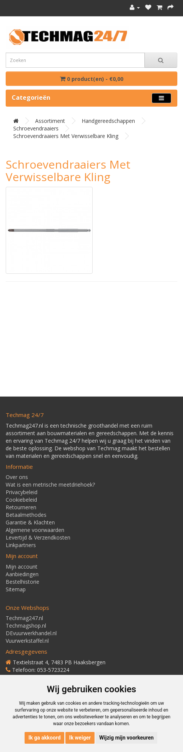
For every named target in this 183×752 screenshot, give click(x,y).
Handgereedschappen (108, 120)
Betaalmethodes (26, 514)
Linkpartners (21, 545)
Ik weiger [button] (80, 738)
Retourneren (21, 507)
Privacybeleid (21, 492)
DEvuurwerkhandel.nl (31, 633)
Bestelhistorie (22, 581)
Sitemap (16, 589)
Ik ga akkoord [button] (44, 738)
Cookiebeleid (21, 499)
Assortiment (50, 120)
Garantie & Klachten (30, 522)
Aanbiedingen (22, 574)
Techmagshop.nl (26, 625)
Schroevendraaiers (36, 128)
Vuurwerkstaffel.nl (27, 640)
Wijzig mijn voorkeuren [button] (126, 738)
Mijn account (21, 566)
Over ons (17, 477)
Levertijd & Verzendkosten (38, 537)
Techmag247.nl (24, 618)
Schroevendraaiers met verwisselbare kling (65, 136)
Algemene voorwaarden (35, 529)
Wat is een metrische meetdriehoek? (50, 484)
